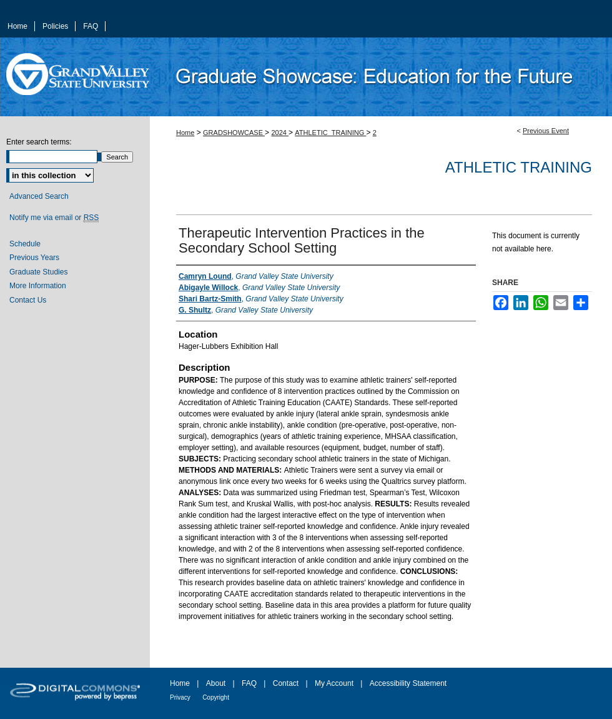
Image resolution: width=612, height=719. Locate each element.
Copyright (215, 697)
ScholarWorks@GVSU (381, 77)
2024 (280, 132)
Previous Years (34, 257)
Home (185, 132)
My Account (334, 683)
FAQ (249, 683)
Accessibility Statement (408, 683)
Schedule (25, 243)
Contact (286, 683)
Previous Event (546, 130)
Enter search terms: (39, 142)
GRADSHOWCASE (234, 132)
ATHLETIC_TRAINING (330, 132)
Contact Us (27, 300)
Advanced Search (39, 196)
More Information (37, 285)
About (215, 683)
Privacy (180, 697)
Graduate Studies (38, 272)
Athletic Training (518, 167)
